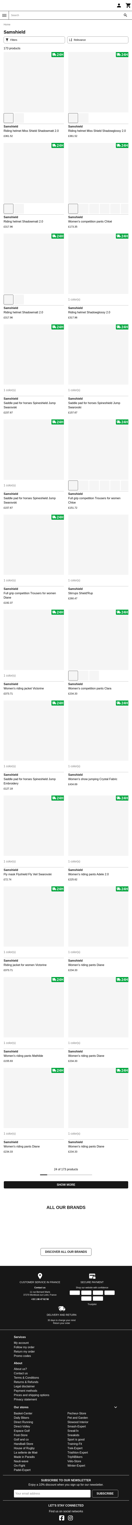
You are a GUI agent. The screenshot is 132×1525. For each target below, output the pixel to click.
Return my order (24, 1387)
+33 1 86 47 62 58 (40, 1335)
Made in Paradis (24, 1493)
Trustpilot (92, 1340)
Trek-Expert (75, 1484)
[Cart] (128, 5)
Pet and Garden (78, 1454)
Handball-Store (23, 1480)
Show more (66, 1184)
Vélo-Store (74, 1497)
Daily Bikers (21, 1454)
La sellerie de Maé (26, 1488)
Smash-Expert (77, 1462)
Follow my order (24, 1383)
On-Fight (19, 1501)
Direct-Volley (22, 1462)
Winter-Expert (76, 1501)
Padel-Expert (22, 1506)
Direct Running (23, 1458)
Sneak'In (73, 1467)
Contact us (39, 1324)
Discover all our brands (66, 1288)
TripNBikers (75, 1493)
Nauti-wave (21, 1497)
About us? (20, 1405)
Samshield (11, 126)
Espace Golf (22, 1467)
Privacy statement (25, 1435)
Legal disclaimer (24, 1422)
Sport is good (76, 1475)
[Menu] (4, 15)
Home (7, 24)
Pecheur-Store (77, 1449)
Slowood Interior (78, 1458)
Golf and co (21, 1475)
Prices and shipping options (31, 1431)
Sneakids (73, 1471)
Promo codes (22, 1392)
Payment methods (25, 1427)
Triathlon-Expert (78, 1488)
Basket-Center (23, 1449)
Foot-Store (21, 1471)
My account (21, 1379)
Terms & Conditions (26, 1413)
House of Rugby (24, 1484)
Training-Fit (75, 1480)
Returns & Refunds (26, 1418)
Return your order (61, 1359)
